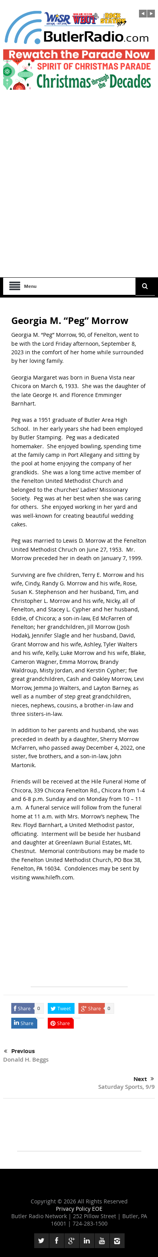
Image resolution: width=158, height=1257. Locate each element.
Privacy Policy (74, 1208)
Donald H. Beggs (26, 1059)
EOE (97, 1208)
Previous (19, 1051)
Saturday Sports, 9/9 (126, 1087)
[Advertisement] (79, 194)
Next (144, 1079)
